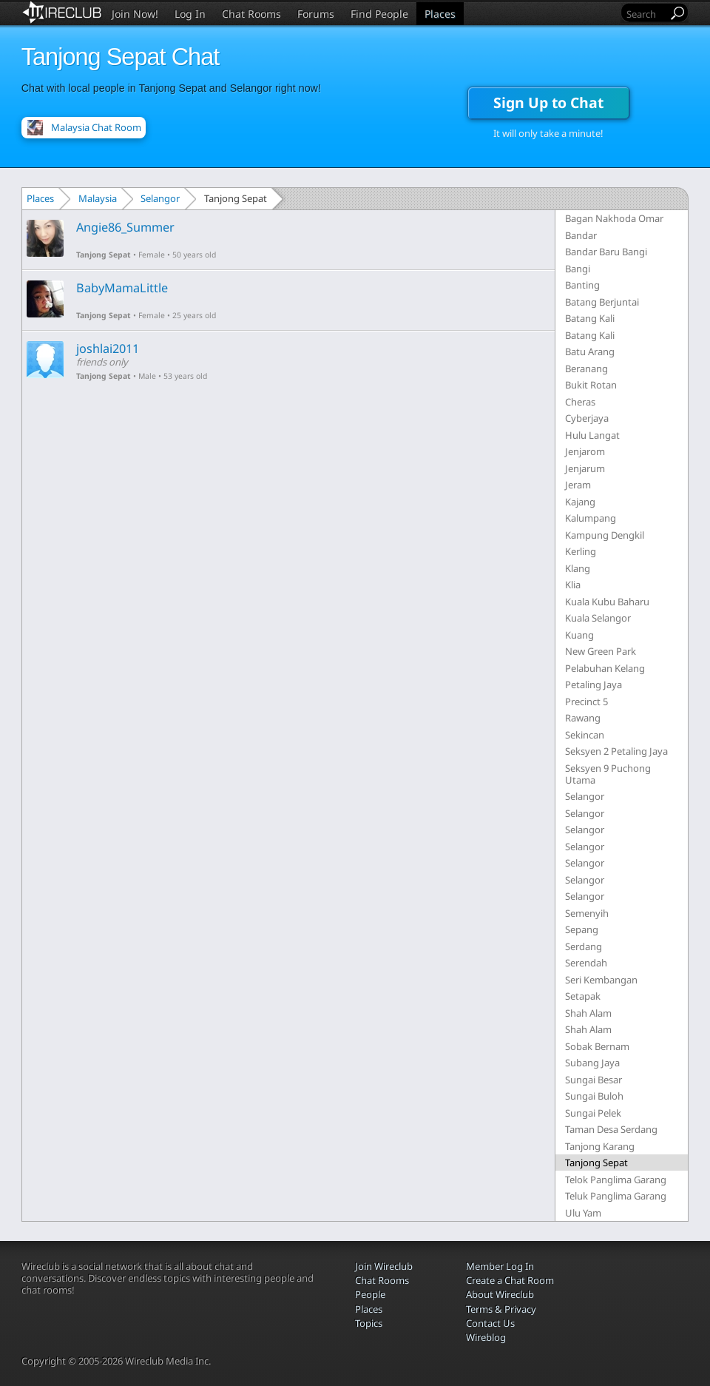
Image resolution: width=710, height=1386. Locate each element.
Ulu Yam (583, 1213)
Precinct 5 (586, 701)
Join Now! (135, 14)
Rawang (583, 717)
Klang (577, 568)
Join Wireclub (384, 1266)
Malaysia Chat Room (96, 127)
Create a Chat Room (510, 1280)
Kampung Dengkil (604, 535)
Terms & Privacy (501, 1309)
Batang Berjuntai (602, 302)
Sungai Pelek (593, 1113)
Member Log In (500, 1266)
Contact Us (490, 1323)
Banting (582, 285)
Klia (573, 584)
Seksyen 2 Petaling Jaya (616, 751)
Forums (315, 14)
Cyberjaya (587, 418)
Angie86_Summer (125, 227)
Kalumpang (590, 518)
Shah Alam (588, 1013)
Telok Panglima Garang (615, 1179)
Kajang (580, 501)
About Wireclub (500, 1294)
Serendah (586, 962)
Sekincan (584, 734)
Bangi (577, 268)
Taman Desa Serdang (611, 1129)
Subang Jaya (592, 1062)
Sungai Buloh (594, 1096)
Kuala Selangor (598, 618)
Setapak (583, 996)
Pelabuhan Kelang (605, 668)
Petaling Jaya (593, 684)
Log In (190, 14)
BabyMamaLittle (122, 287)
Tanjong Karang (600, 1146)
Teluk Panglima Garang (615, 1195)
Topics (368, 1323)
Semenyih (587, 913)
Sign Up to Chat (548, 102)
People (370, 1294)
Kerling (580, 551)
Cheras (580, 401)
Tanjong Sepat (103, 254)
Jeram (578, 484)
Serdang (583, 946)
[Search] (646, 13)
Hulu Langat (592, 435)
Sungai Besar (593, 1079)
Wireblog (486, 1337)
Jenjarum (585, 468)
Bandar (581, 235)
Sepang (581, 929)
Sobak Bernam (597, 1046)
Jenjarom (585, 451)
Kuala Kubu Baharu (607, 601)
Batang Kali (590, 318)
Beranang (586, 368)
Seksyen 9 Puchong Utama (608, 774)
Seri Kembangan (601, 979)
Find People (379, 14)
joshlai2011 (107, 348)
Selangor (160, 198)
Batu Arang (590, 351)
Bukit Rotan (591, 384)
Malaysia (97, 198)
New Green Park (600, 651)
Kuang (579, 635)
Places (440, 14)
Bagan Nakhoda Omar (614, 218)
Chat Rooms (251, 14)
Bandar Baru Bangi (606, 251)
